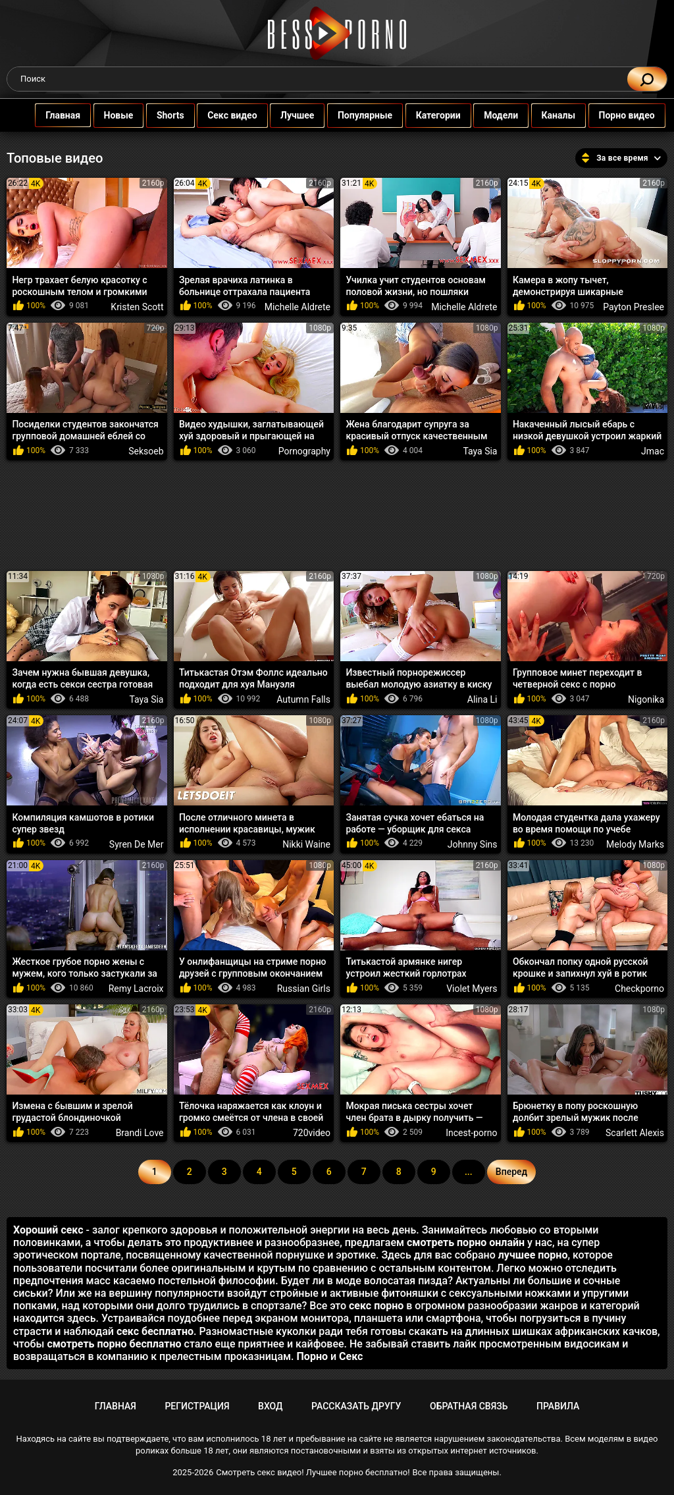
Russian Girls (303, 988)
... (469, 1171)
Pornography (304, 451)
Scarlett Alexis (635, 1133)
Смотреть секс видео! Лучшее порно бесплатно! (312, 1472)
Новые (105, 115)
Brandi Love (140, 1133)
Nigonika (646, 699)
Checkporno (639, 988)
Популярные (351, 115)
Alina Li (482, 699)
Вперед (511, 1171)
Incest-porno (471, 1133)
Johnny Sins (473, 844)
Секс (351, 1356)
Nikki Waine (306, 844)
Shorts (157, 115)
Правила (557, 1406)
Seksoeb (145, 451)
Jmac (652, 451)
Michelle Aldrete (297, 307)
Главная (49, 115)
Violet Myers (471, 988)
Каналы (546, 115)
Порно (312, 1356)
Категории (425, 115)
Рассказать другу (356, 1406)
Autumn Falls (303, 699)
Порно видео (614, 115)
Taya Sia (480, 451)
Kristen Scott (137, 307)
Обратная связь (468, 1406)
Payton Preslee (633, 307)
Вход (270, 1406)
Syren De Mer (136, 844)
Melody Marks (635, 844)
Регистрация (197, 1406)
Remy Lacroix (136, 988)
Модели (488, 115)
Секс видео (219, 115)
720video (311, 1133)
